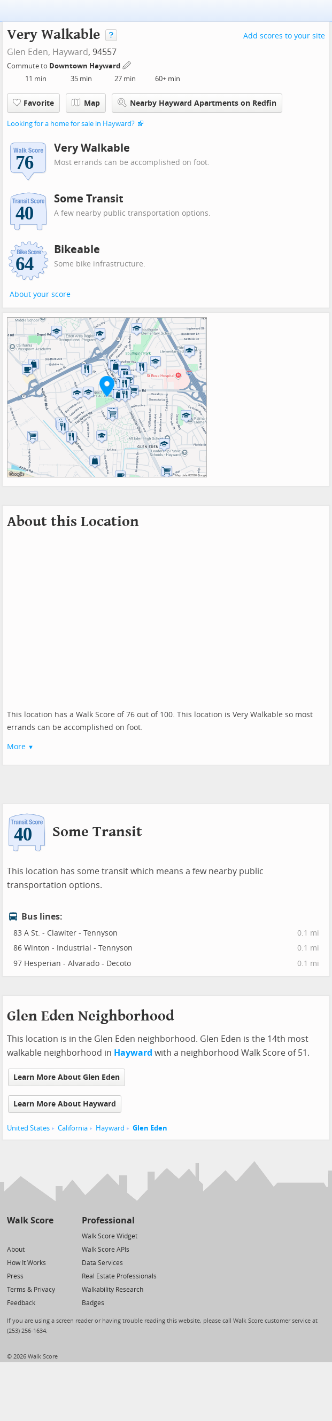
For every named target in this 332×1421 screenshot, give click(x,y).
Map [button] (86, 103)
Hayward (70, 52)
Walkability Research (112, 1289)
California (73, 1128)
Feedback (21, 1303)
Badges (93, 1303)
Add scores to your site (284, 36)
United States (28, 1128)
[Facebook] (30, 1235)
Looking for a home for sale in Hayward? (71, 124)
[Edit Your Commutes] (127, 64)
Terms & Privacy (31, 1289)
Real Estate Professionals (119, 1276)
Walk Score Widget (109, 1236)
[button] (107, 386)
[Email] (46, 1235)
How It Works (26, 1263)
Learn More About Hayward (64, 1104)
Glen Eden (150, 1128)
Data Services (102, 1263)
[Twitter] (13, 1235)
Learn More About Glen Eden (66, 1077)
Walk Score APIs (105, 1249)
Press (15, 1276)
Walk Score (30, 1220)
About (16, 1249)
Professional (108, 1220)
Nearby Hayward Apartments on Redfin (197, 103)
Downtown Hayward (85, 66)
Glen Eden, (28, 52)
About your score (40, 294)
